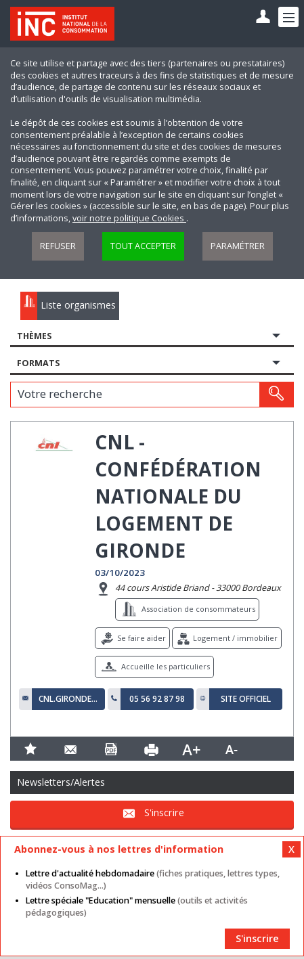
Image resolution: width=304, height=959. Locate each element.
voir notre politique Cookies (129, 218)
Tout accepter (143, 246)
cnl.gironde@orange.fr (68, 699)
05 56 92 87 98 (157, 699)
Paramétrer (238, 246)
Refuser (58, 246)
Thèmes (34, 336)
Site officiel (246, 699)
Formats (38, 363)
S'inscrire (164, 813)
